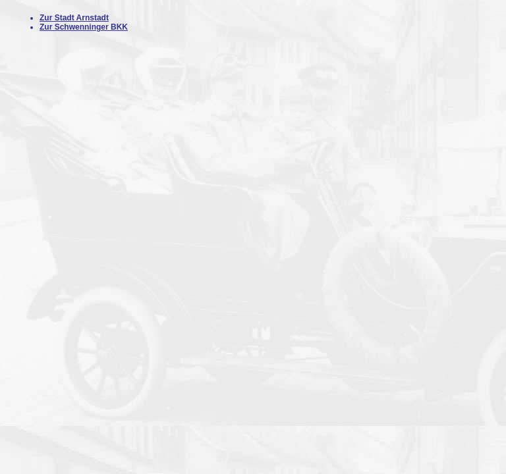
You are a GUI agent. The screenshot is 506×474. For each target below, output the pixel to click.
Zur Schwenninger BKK (84, 27)
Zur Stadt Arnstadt (74, 17)
